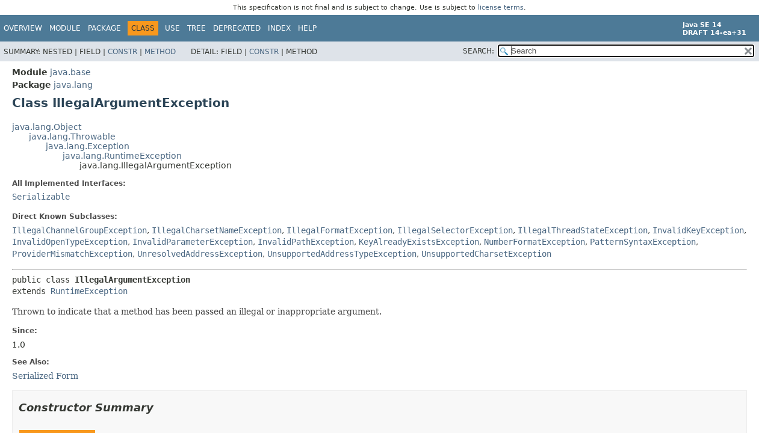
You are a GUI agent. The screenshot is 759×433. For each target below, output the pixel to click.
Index (279, 28)
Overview (23, 28)
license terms (501, 7)
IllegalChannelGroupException (79, 230)
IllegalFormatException (339, 230)
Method (160, 52)
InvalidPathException (306, 242)
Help (307, 28)
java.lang (73, 85)
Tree (196, 28)
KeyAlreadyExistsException (419, 242)
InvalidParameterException (192, 242)
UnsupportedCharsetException (486, 254)
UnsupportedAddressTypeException (342, 254)
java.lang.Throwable (72, 136)
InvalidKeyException (698, 230)
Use (172, 28)
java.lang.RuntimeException (122, 156)
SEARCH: (478, 51)
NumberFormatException (534, 242)
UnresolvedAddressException (199, 254)
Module (65, 28)
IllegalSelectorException (455, 230)
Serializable (41, 196)
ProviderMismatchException (72, 254)
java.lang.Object (46, 127)
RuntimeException (89, 291)
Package (104, 28)
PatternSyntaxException (643, 242)
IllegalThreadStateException (583, 230)
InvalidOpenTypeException (70, 242)
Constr (122, 52)
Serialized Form (45, 376)
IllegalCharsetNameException (217, 230)
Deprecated (237, 28)
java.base (70, 72)
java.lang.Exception (87, 146)
